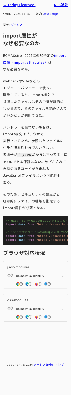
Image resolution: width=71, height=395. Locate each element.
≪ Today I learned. (19, 4)
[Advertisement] (37, 343)
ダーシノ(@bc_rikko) (49, 366)
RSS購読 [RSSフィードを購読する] (61, 4)
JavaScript (50, 14)
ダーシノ (17, 25)
